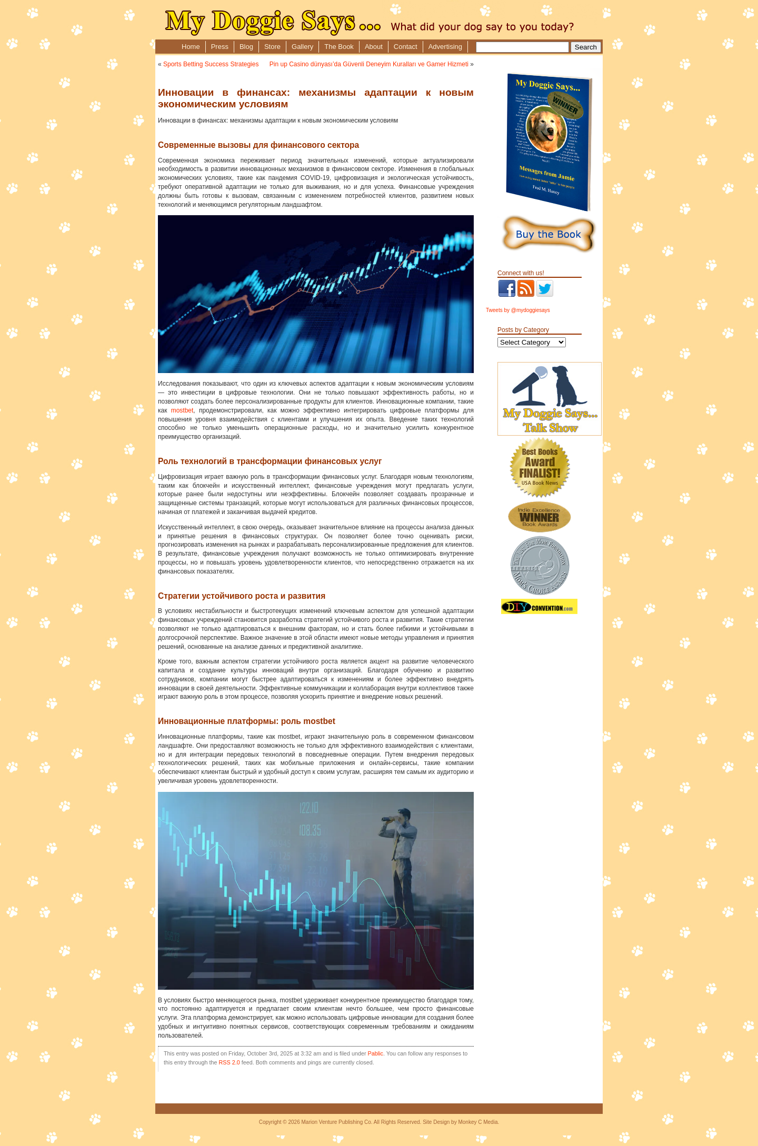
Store (272, 47)
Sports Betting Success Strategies (210, 64)
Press (219, 47)
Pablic (375, 1053)
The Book (339, 47)
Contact (405, 47)
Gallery (302, 47)
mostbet (182, 410)
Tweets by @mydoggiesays (518, 310)
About (374, 47)
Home (191, 47)
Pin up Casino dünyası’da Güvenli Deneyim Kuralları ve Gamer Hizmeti (369, 64)
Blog (246, 47)
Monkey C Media (477, 1122)
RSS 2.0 (229, 1062)
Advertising (445, 47)
